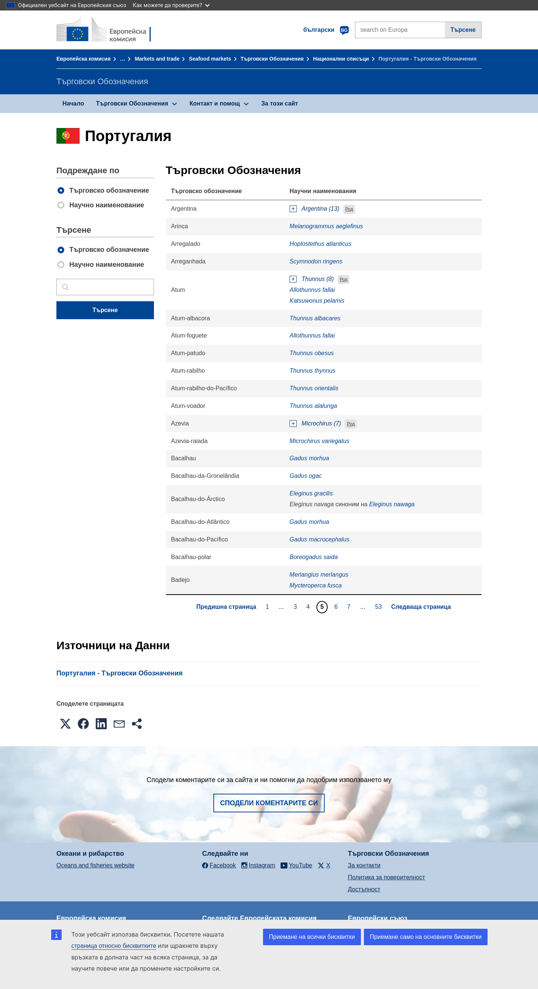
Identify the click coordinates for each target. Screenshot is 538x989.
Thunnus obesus (312, 353)
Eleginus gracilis (311, 493)
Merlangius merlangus (319, 574)
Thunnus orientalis (314, 388)
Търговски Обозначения (272, 59)
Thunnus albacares (315, 318)
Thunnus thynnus (313, 370)
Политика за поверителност (386, 877)
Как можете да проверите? (171, 5)
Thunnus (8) (318, 279)
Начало (73, 103)
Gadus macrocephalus (319, 539)
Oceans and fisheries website (95, 865)
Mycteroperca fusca (316, 585)
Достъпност (364, 889)
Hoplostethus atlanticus (320, 244)
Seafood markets (210, 59)
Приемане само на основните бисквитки (426, 937)
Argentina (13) (320, 208)
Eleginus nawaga (392, 504)
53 (379, 606)
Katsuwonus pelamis (317, 300)
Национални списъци (341, 59)
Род (349, 209)
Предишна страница (226, 607)
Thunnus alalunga (313, 406)
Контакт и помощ (214, 103)
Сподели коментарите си (269, 803)
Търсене (463, 30)
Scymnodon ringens (316, 261)
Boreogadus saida (314, 557)
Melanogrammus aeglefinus (326, 226)
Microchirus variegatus (319, 441)
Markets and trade (157, 59)
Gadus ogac (306, 476)
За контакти (364, 865)
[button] (65, 723)
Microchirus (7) (321, 423)
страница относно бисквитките (113, 946)
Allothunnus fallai (312, 290)
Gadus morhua (309, 458)
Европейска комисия (83, 59)
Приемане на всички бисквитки (312, 937)
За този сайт (279, 103)
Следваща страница (421, 607)
